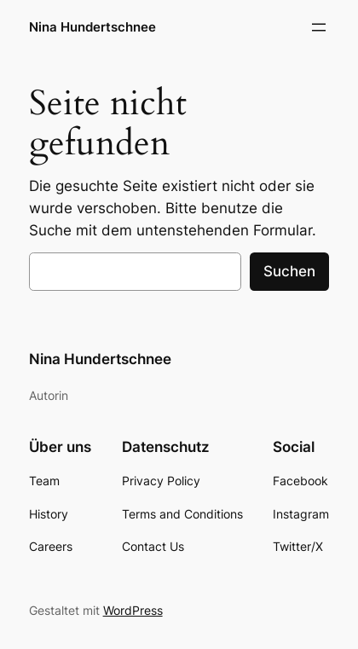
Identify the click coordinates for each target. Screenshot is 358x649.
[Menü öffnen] (319, 27)
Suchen (289, 271)
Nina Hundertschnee (92, 27)
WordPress (133, 610)
